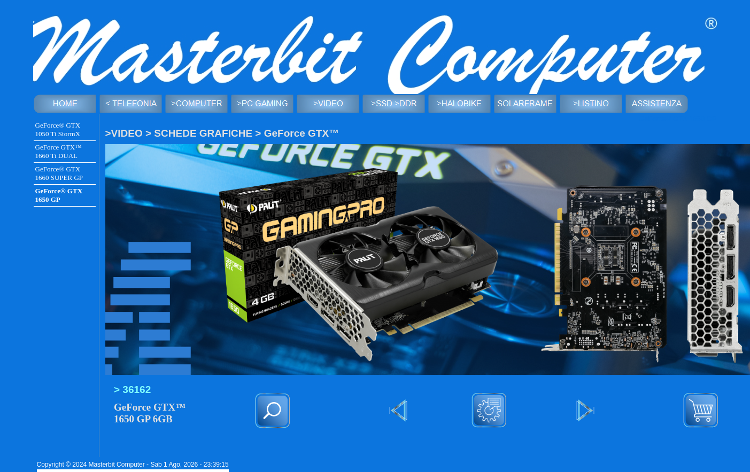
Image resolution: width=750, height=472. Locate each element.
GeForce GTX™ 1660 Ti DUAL (58, 151)
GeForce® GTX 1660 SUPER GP (59, 173)
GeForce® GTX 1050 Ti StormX (58, 129)
